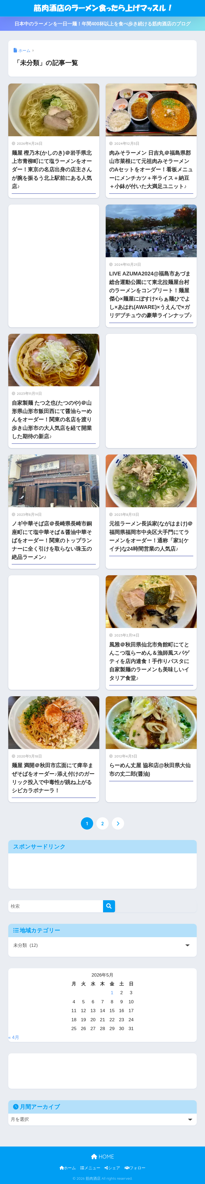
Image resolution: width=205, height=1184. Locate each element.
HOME (102, 1156)
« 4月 (13, 1037)
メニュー (90, 1168)
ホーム (68, 1168)
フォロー (135, 1168)
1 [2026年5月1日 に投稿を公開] (112, 992)
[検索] (109, 906)
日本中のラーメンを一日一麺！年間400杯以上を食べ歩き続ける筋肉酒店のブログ (102, 24)
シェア (112, 1168)
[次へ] (118, 823)
